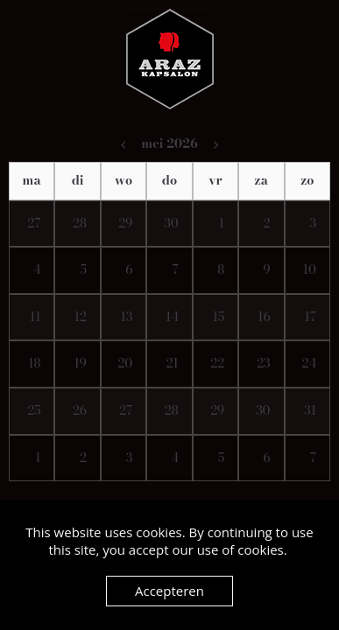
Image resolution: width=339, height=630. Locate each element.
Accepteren (169, 590)
